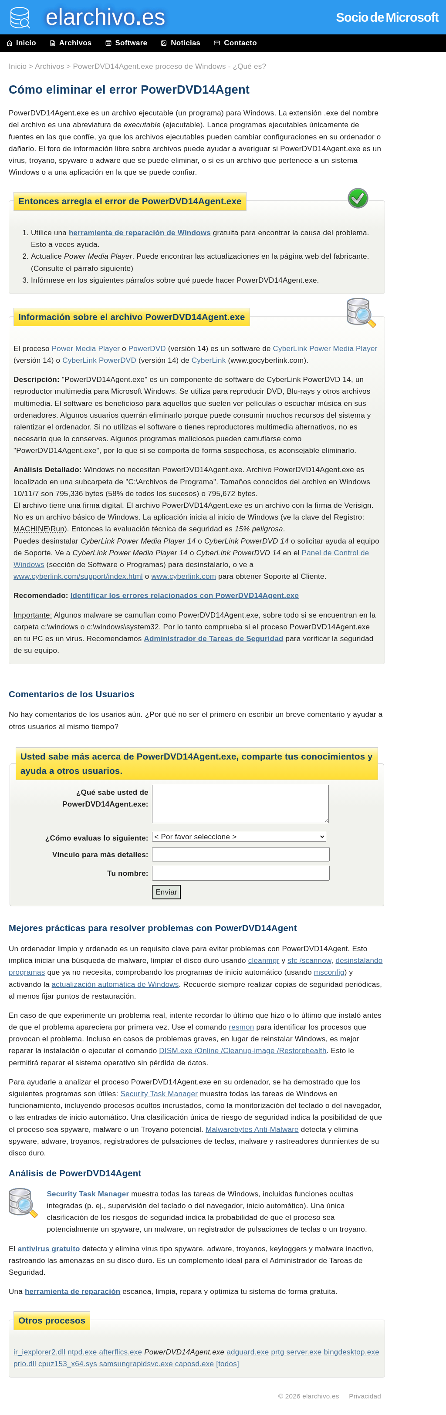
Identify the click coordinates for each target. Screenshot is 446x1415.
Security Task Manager (159, 1094)
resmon (241, 1027)
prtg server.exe (296, 1352)
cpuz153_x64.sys (67, 1364)
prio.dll (25, 1364)
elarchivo (99, 17)
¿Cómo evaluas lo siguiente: (97, 838)
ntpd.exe (82, 1352)
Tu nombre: (128, 873)
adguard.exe (247, 1352)
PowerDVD (147, 348)
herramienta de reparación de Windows (140, 233)
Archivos (70, 43)
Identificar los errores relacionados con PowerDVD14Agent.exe (185, 595)
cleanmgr (264, 960)
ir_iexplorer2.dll (39, 1352)
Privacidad (365, 1396)
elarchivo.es (320, 1396)
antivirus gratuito (49, 1249)
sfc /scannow (309, 960)
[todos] (227, 1364)
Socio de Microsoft (387, 17)
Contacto (235, 43)
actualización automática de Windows (115, 984)
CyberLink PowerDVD (99, 360)
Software (126, 43)
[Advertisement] (420, 249)
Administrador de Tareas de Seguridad (213, 639)
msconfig (329, 972)
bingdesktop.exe (351, 1352)
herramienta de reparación (73, 1291)
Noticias (180, 43)
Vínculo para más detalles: (100, 855)
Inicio (21, 43)
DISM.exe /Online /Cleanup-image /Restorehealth (242, 1051)
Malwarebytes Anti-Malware (252, 1129)
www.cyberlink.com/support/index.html (78, 576)
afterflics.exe (120, 1352)
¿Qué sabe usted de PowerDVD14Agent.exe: (105, 798)
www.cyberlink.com (183, 576)
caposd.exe (194, 1364)
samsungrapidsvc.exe (136, 1364)
